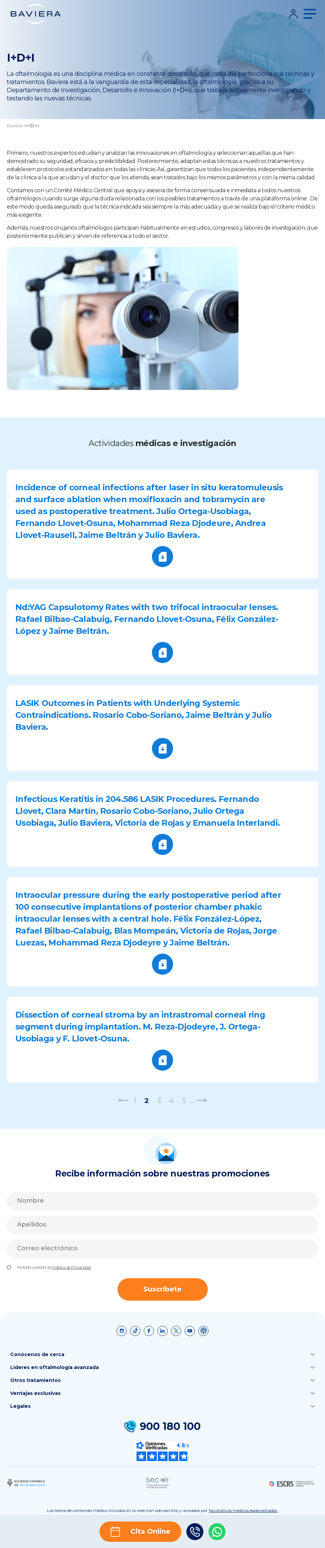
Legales (162, 1406)
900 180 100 (162, 1426)
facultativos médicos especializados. (243, 1510)
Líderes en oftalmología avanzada (162, 1367)
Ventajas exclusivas (162, 1393)
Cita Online (140, 1532)
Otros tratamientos (162, 1380)
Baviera (14, 125)
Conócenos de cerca (162, 1354)
